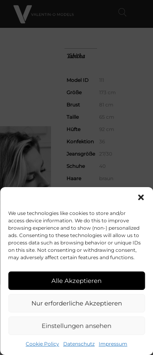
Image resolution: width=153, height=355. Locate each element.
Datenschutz (79, 344)
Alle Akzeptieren (76, 281)
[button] (141, 197)
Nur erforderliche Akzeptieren (76, 303)
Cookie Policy (42, 344)
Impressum (113, 344)
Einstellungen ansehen (76, 326)
